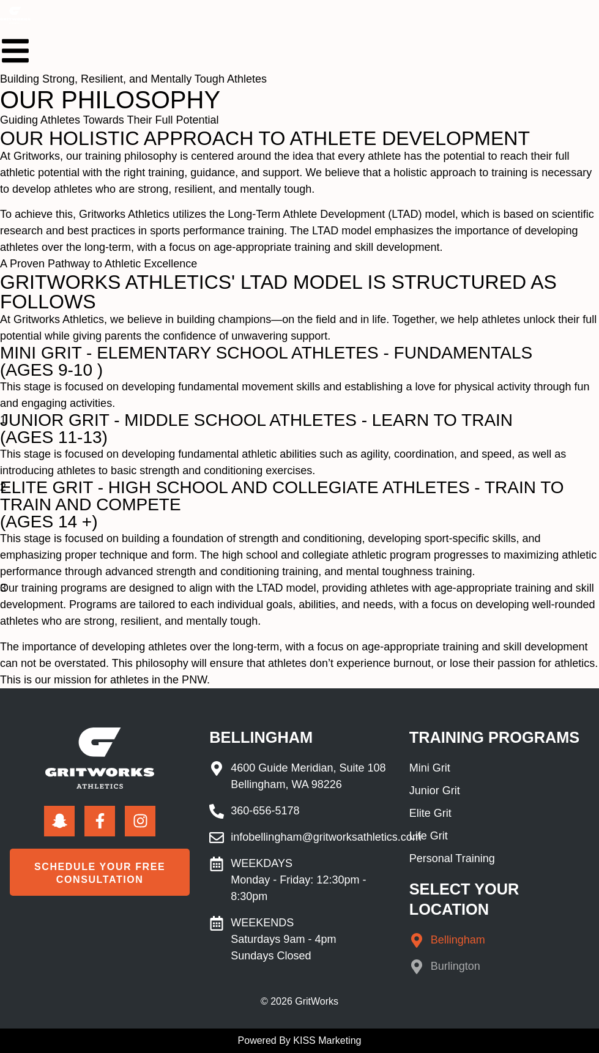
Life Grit (428, 836)
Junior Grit (434, 790)
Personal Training (452, 858)
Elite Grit (430, 813)
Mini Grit (429, 768)
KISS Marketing (327, 1040)
